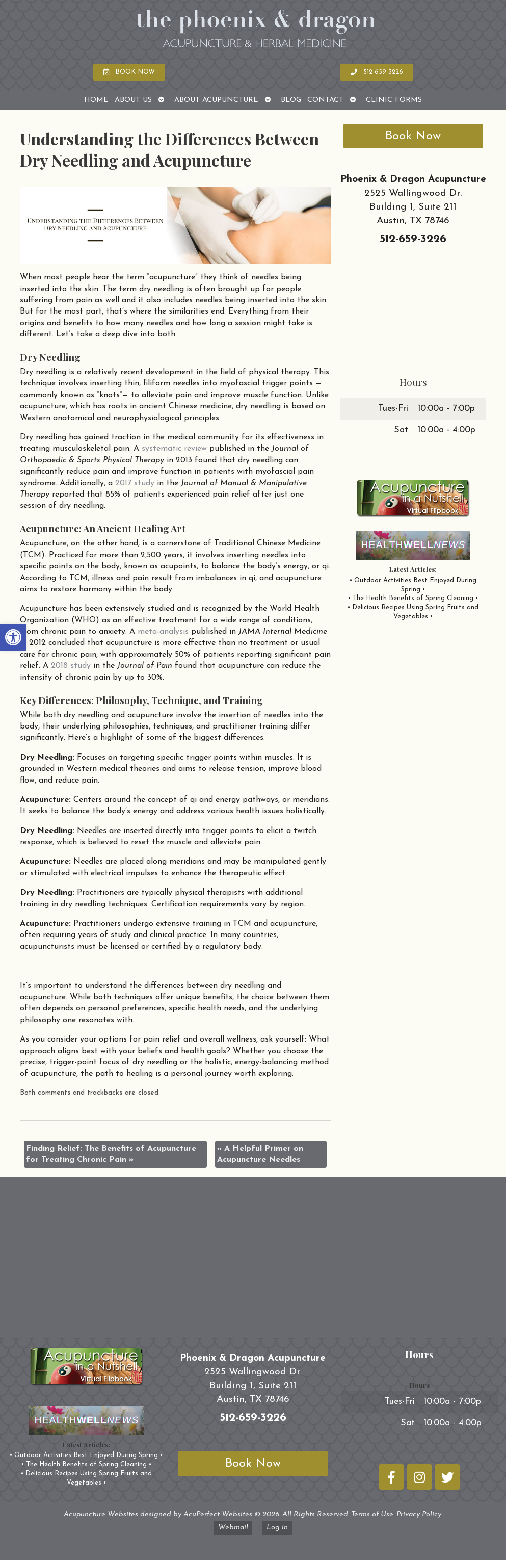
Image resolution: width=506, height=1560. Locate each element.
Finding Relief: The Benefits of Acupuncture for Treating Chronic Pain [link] (111, 1154)
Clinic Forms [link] (394, 100)
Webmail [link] (233, 1527)
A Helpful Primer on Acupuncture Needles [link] (260, 1154)
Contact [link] (325, 100)
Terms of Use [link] (372, 1514)
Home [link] (96, 100)
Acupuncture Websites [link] (101, 1514)
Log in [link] (277, 1527)
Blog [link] (291, 100)
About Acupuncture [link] (216, 100)
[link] (13, 637)
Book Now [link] (413, 136)
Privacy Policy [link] (418, 1514)
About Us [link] (133, 100)
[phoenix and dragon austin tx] (253, 1261)
